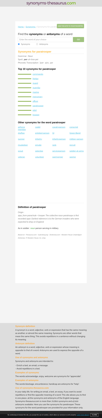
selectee (39, 151)
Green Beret (75, 133)
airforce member (22, 128)
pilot (35, 110)
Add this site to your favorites (70, 26)
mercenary (37, 97)
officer (35, 101)
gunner (21, 139)
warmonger (57, 157)
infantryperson (59, 139)
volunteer (39, 157)
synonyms (36, 34)
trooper (36, 115)
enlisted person (42, 133)
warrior (72, 157)
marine (36, 92)
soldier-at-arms (76, 151)
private (38, 145)
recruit (72, 145)
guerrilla (36, 88)
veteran (21, 157)
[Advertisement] (51, 14)
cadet (38, 127)
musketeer (23, 145)
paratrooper (38, 106)
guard (35, 83)
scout (20, 151)
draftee (21, 133)
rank (54, 145)
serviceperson (58, 151)
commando (38, 74)
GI (53, 133)
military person (76, 139)
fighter (35, 78)
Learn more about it (83, 415)
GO (78, 39)
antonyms (53, 34)
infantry (38, 139)
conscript (73, 127)
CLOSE (94, 415)
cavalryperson (58, 127)
